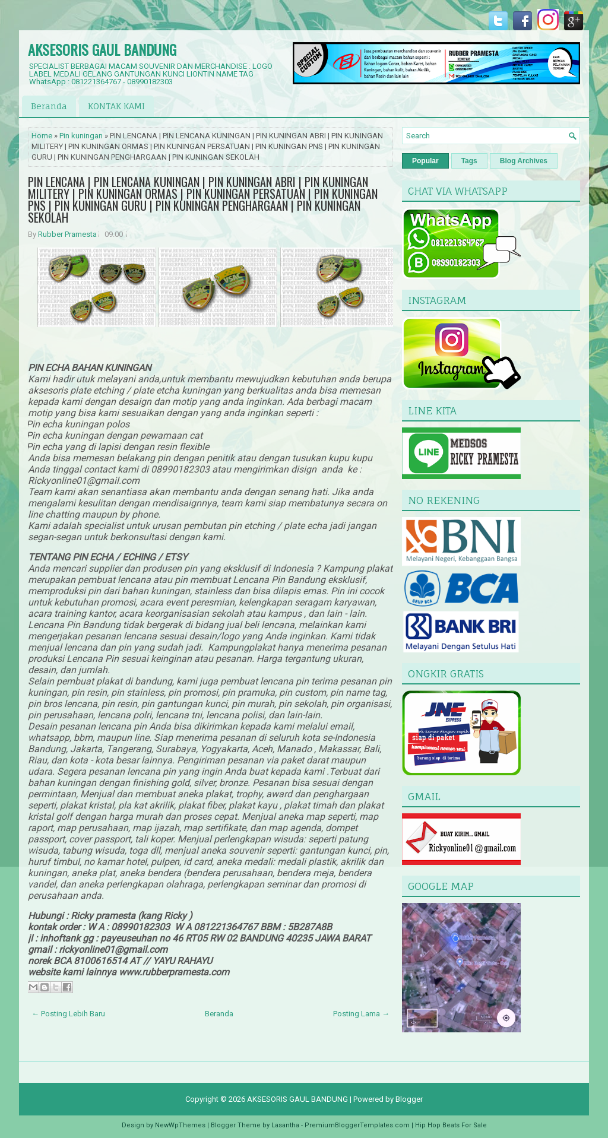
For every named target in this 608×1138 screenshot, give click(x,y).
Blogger (409, 1099)
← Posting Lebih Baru (68, 1013)
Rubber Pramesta (67, 234)
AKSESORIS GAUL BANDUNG (102, 49)
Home (41, 135)
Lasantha (285, 1125)
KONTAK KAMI (116, 106)
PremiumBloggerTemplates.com (357, 1125)
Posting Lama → (361, 1013)
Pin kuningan (81, 135)
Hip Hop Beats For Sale (451, 1125)
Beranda (49, 106)
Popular (425, 161)
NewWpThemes (180, 1125)
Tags (469, 161)
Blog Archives (523, 161)
